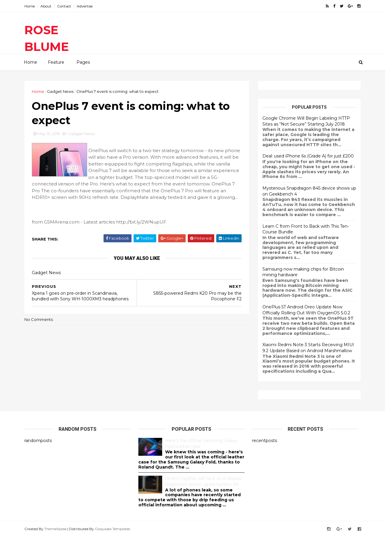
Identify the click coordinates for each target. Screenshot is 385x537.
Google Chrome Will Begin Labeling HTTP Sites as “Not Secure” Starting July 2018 (306, 121)
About (45, 6)
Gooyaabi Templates (112, 529)
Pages (83, 62)
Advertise (85, 6)
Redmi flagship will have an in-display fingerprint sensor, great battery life (203, 481)
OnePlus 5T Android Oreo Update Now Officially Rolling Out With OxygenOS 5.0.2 (306, 310)
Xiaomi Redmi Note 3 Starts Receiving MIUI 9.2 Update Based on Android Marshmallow (308, 347)
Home (29, 6)
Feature (56, 62)
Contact (64, 6)
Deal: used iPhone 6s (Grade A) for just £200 (308, 156)
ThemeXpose (55, 529)
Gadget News (60, 91)
